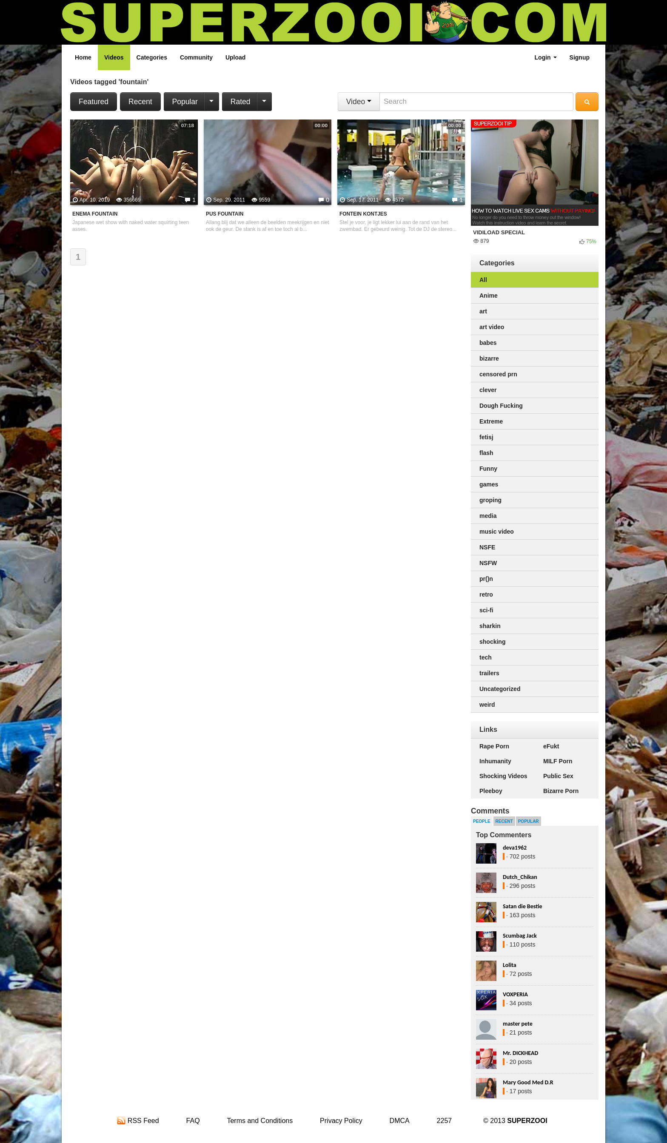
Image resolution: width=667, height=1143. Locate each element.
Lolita (509, 965)
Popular (185, 101)
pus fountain (224, 214)
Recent (140, 101)
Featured (93, 101)
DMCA (400, 1120)
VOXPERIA (515, 994)
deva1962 (515, 847)
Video (358, 101)
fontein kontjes (363, 214)
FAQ (193, 1120)
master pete (518, 1023)
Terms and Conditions (260, 1120)
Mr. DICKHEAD (520, 1053)
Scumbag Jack (520, 935)
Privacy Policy (341, 1120)
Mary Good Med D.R (528, 1082)
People (481, 821)
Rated (241, 101)
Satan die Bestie (522, 906)
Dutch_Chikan (520, 877)
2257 (444, 1120)
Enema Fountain (94, 214)
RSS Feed (138, 1120)
